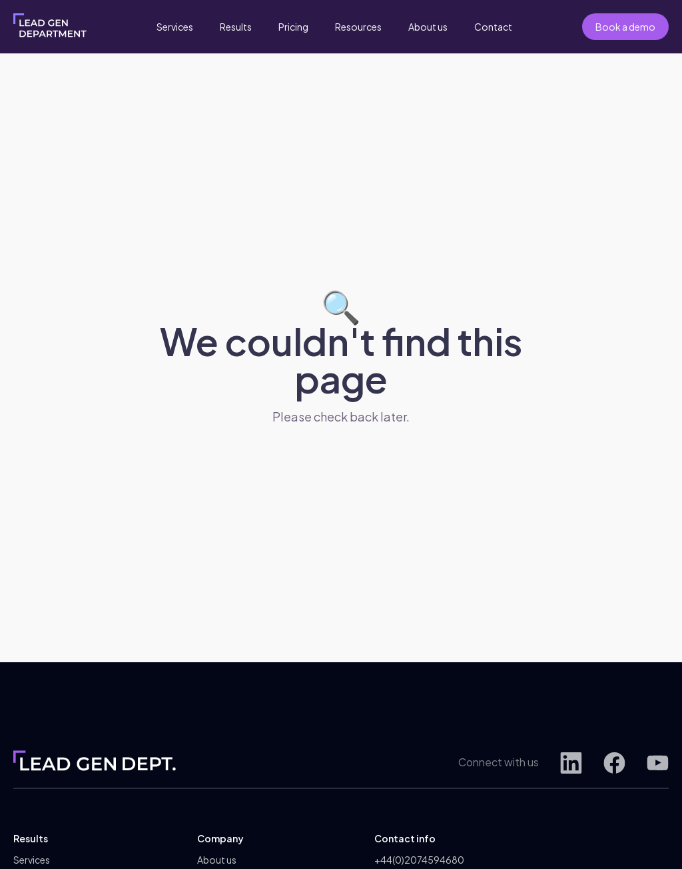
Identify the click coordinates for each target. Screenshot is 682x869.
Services (175, 27)
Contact (493, 27)
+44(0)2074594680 (419, 860)
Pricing (293, 27)
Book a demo (625, 27)
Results (236, 27)
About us (428, 27)
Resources (358, 27)
